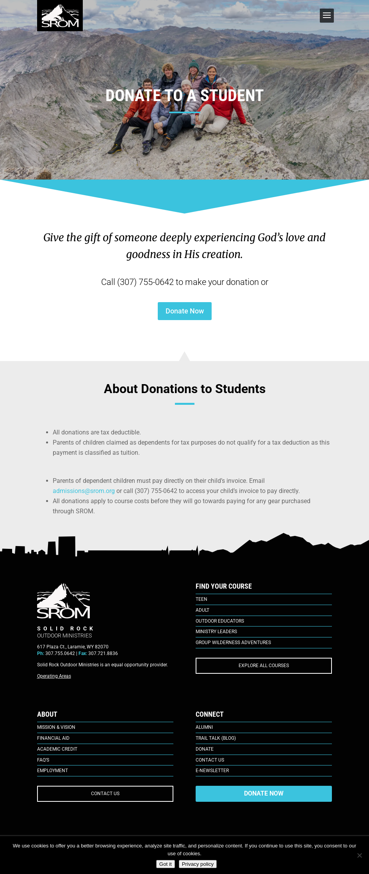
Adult (202, 610)
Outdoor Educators (220, 621)
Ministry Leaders (216, 631)
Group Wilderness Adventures (233, 642)
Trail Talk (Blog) (216, 738)
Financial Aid (53, 738)
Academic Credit (57, 749)
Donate (205, 749)
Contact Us (210, 760)
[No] (359, 855)
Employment (52, 770)
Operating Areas (54, 676)
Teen (201, 599)
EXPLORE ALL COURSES (264, 665)
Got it (165, 864)
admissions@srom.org (84, 491)
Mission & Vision (56, 727)
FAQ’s (43, 760)
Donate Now (185, 311)
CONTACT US (105, 793)
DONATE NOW (263, 793)
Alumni (204, 727)
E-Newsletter (212, 770)
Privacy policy (198, 864)
